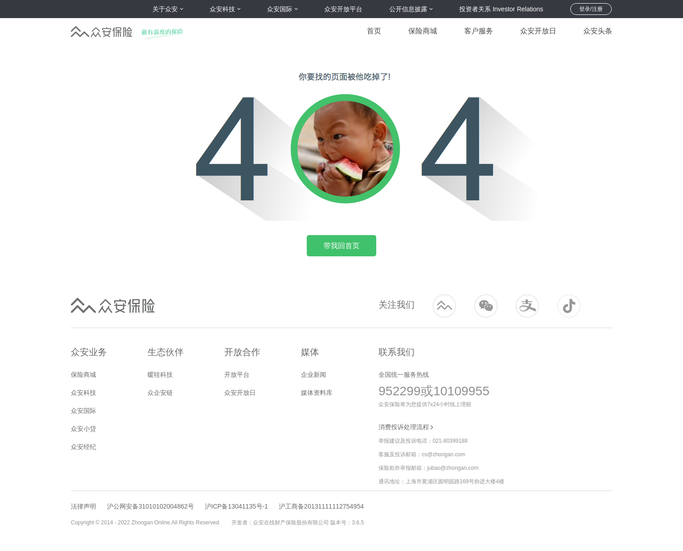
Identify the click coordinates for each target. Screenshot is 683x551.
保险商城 (422, 31)
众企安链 (160, 392)
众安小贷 (83, 428)
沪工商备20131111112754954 (321, 506)
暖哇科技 (160, 374)
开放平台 (236, 374)
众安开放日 (538, 31)
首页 (374, 31)
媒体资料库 (316, 392)
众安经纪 (83, 446)
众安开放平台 (343, 9)
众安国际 (83, 410)
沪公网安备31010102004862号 (150, 506)
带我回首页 (341, 246)
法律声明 (83, 506)
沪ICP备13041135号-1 (236, 506)
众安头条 (597, 31)
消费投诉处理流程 (406, 427)
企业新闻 (313, 374)
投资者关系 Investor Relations (501, 9)
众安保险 (101, 29)
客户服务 (478, 31)
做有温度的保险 (165, 29)
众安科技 (83, 392)
